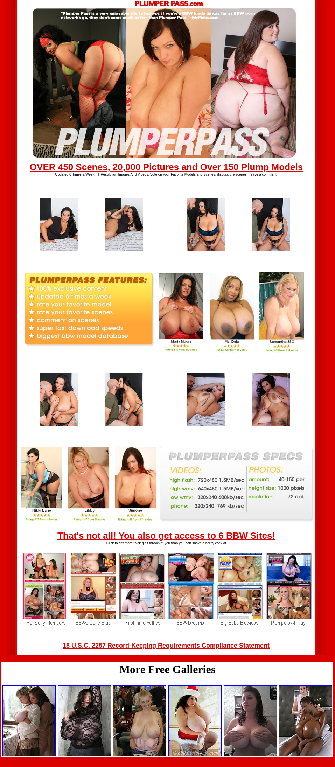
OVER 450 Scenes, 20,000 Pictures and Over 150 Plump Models (166, 167)
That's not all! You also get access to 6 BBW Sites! (166, 535)
